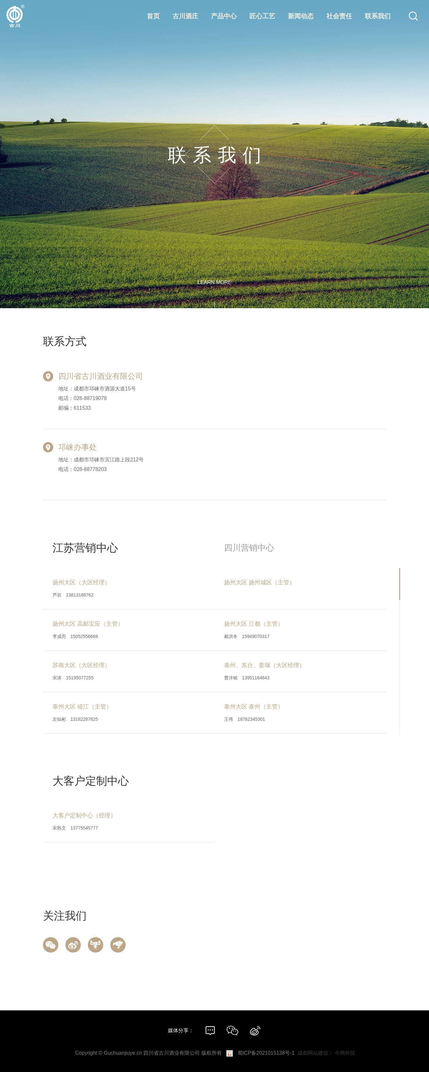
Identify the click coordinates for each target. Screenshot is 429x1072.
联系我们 (378, 16)
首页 (153, 16)
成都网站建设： (315, 1053)
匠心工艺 (262, 16)
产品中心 (224, 16)
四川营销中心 (249, 548)
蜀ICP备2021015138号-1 (266, 1053)
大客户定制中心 (91, 781)
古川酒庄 (185, 16)
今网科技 (345, 1053)
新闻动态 (301, 16)
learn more (214, 282)
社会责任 (339, 16)
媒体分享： (181, 1030)
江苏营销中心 (85, 548)
